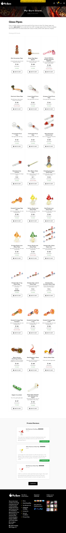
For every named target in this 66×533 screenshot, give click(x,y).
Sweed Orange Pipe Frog (33, 323)
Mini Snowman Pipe (17, 60)
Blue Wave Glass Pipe (33, 173)
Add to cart (17, 73)
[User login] (54, 3)
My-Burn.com (18, 525)
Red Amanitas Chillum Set (49, 136)
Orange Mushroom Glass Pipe (17, 248)
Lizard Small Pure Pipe (33, 98)
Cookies (45, 526)
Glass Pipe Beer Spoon (33, 60)
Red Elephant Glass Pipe (33, 361)
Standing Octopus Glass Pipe (49, 173)
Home (28, 13)
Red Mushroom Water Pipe (36, 452)
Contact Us (25, 499)
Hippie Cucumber (17, 397)
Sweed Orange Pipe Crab (49, 323)
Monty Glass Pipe (49, 360)
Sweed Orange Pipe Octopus (17, 323)
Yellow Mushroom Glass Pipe (33, 210)
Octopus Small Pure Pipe (49, 98)
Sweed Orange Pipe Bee (17, 210)
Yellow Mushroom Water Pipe (49, 432)
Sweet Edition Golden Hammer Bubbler (49, 61)
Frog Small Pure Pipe (17, 136)
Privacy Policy (26, 505)
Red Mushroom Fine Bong (23, 431)
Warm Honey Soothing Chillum (16, 361)
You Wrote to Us (27, 493)
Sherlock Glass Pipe (17, 98)
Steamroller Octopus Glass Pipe (49, 286)
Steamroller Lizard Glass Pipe (33, 285)
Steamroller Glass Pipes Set (49, 248)
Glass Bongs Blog (27, 491)
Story (24, 489)
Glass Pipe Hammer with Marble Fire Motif (33, 399)
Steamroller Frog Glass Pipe (17, 285)
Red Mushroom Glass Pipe (49, 210)
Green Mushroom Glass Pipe (32, 248)
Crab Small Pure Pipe (33, 136)
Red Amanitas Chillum (16, 173)
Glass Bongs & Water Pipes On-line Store (18, 528)
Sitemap (39, 526)
